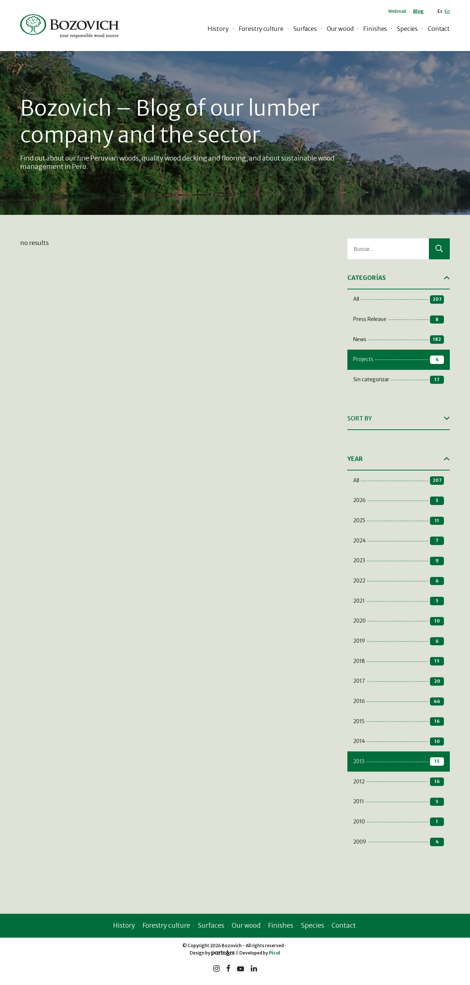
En (447, 11)
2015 (398, 721)
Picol (274, 953)
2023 (398, 561)
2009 (398, 842)
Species (407, 28)
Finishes (375, 28)
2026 (398, 501)
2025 (398, 521)
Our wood (340, 28)
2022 (398, 581)
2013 (398, 761)
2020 (398, 621)
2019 (398, 641)
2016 (398, 701)
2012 (398, 781)
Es (440, 11)
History (218, 28)
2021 (398, 601)
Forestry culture (261, 28)
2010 (398, 822)
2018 (398, 661)
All (398, 299)
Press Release (398, 319)
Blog (418, 11)
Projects (398, 360)
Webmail (397, 11)
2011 (398, 802)
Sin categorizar (398, 380)
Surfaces (305, 28)
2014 (398, 741)
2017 (398, 681)
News (398, 339)
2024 (398, 541)
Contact (439, 28)
